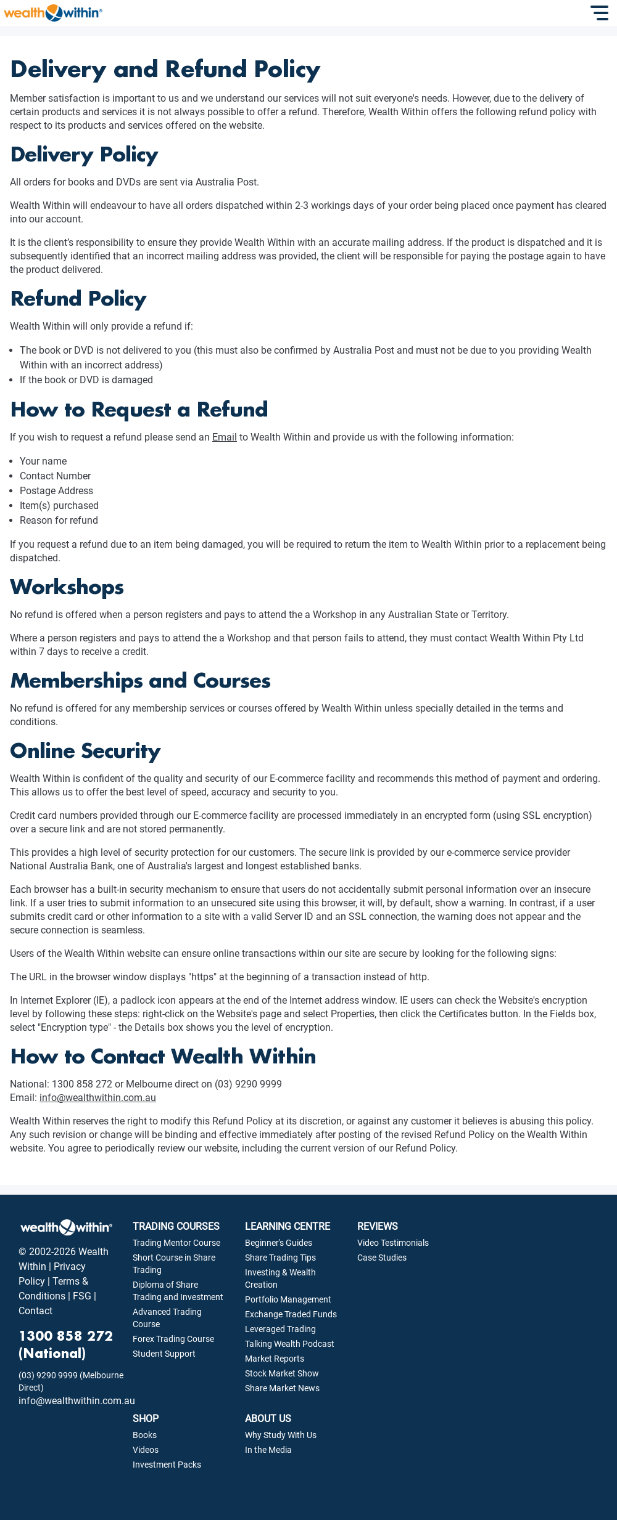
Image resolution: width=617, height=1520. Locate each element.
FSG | (83, 1296)
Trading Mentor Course (176, 1243)
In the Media (268, 1450)
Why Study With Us (281, 1435)
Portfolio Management (288, 1299)
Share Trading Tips (280, 1257)
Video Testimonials (393, 1243)
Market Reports (274, 1359)
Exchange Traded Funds (291, 1314)
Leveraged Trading (280, 1329)
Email (224, 437)
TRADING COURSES (176, 1226)
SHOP (146, 1418)
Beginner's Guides (278, 1243)
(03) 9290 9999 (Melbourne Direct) (71, 1381)
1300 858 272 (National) (66, 1344)
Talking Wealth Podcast (289, 1344)
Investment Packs (167, 1464)
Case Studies (382, 1257)
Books (145, 1435)
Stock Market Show (282, 1373)
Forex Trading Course (173, 1339)
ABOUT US (268, 1418)
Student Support (164, 1354)
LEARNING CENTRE (287, 1226)
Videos (146, 1450)
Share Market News (282, 1388)
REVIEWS (377, 1226)
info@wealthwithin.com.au (97, 1097)
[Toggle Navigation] (601, 13)
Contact (35, 1311)
